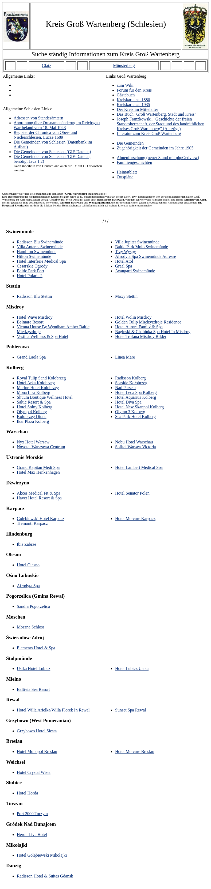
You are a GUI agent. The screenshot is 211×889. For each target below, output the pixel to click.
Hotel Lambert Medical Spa (139, 467)
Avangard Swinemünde (135, 271)
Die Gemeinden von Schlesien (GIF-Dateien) (52, 151)
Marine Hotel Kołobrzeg (38, 387)
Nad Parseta (125, 387)
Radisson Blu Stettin (34, 296)
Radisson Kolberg (130, 378)
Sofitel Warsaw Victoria (135, 447)
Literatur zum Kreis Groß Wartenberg (149, 133)
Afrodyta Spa (28, 585)
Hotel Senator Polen (132, 493)
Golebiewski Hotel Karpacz (40, 518)
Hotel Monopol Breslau (37, 751)
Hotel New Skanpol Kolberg (139, 407)
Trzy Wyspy (125, 251)
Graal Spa (123, 266)
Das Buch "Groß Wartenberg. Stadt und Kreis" (156, 114)
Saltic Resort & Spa (34, 402)
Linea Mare (125, 357)
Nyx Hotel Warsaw (33, 442)
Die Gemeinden (130, 143)
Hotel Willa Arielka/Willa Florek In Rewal (53, 710)
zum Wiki (125, 85)
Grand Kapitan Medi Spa (38, 467)
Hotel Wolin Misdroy (133, 317)
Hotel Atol (124, 261)
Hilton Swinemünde (34, 256)
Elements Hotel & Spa (36, 648)
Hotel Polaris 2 (29, 275)
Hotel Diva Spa (128, 402)
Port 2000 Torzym (32, 813)
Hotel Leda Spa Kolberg (136, 392)
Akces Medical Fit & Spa (38, 493)
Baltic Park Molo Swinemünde (141, 246)
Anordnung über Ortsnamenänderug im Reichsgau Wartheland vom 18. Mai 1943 (57, 125)
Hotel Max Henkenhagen (38, 472)
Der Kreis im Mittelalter (137, 109)
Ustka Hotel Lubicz (33, 668)
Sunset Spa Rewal (130, 710)
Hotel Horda (27, 793)
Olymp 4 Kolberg (32, 411)
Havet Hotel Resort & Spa (39, 498)
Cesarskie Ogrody (32, 266)
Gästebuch (126, 95)
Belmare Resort (30, 322)
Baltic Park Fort (30, 271)
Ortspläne (125, 177)
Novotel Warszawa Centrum (41, 447)
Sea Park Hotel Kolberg (135, 416)
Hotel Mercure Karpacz (135, 518)
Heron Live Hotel (32, 834)
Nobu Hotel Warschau (134, 442)
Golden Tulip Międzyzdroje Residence (148, 322)
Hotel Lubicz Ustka (132, 668)
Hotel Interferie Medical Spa (41, 261)
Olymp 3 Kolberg (130, 411)
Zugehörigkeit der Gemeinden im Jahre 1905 (155, 148)
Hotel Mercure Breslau (134, 751)
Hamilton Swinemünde (36, 251)
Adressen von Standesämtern (38, 118)
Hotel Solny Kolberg (34, 407)
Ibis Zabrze (26, 544)
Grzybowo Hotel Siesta (37, 731)
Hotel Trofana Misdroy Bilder (140, 336)
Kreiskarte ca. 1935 (133, 104)
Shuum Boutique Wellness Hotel (45, 397)
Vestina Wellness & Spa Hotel (42, 336)
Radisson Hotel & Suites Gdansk (45, 876)
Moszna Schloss (31, 627)
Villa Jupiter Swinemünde (137, 242)
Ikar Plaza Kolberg (33, 421)
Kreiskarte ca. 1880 (133, 99)
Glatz (46, 65)
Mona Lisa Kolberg (33, 392)
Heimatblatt (127, 172)
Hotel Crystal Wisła (33, 772)
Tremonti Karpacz (32, 523)
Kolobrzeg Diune (31, 416)
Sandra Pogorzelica (33, 606)
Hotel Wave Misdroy (35, 317)
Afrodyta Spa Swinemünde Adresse (145, 256)
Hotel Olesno (28, 565)
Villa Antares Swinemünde (39, 246)
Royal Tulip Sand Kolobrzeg (41, 378)
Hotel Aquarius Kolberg (135, 397)
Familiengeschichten (134, 162)
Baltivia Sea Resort (33, 689)
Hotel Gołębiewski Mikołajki (42, 855)
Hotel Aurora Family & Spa (139, 327)
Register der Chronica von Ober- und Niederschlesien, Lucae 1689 (45, 135)
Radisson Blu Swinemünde (40, 242)
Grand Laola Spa (31, 357)
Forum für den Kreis (134, 90)
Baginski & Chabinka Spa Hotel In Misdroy (152, 331)
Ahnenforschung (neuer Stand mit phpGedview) (158, 157)
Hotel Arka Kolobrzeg (36, 383)
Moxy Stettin (126, 296)
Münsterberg (124, 65)
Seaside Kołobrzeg (131, 383)
